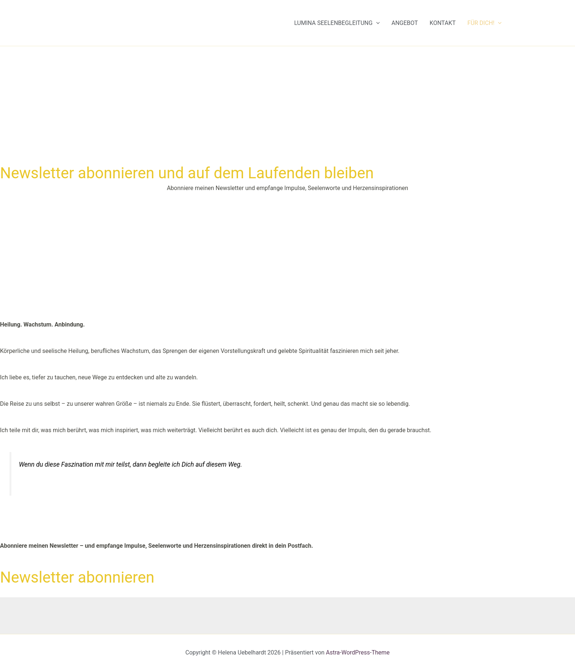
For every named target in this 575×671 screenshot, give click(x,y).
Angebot (404, 22)
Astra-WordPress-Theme (358, 652)
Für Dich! (485, 23)
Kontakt (443, 22)
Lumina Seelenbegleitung (337, 23)
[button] (376, 23)
